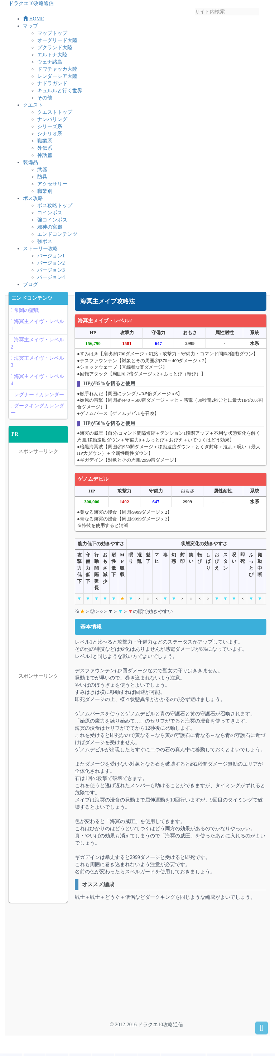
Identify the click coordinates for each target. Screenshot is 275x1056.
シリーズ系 (49, 129)
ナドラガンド (52, 86)
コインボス (49, 215)
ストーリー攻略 (40, 251)
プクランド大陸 (54, 50)
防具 (42, 179)
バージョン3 (51, 272)
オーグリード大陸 (57, 43)
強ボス (44, 244)
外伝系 (44, 150)
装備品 (30, 165)
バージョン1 (51, 258)
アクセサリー (52, 186)
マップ (30, 28)
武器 (42, 172)
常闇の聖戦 (26, 313)
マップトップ (52, 35)
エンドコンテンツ (57, 236)
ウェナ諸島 (49, 64)
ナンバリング (52, 122)
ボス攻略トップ (54, 208)
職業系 (44, 143)
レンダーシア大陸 (57, 78)
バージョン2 (51, 265)
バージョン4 (51, 279)
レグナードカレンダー (39, 397)
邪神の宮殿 (49, 229)
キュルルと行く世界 (59, 93)
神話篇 (44, 157)
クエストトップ (54, 114)
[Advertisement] (135, 964)
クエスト (33, 107)
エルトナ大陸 (52, 57)
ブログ (30, 287)
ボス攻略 (33, 201)
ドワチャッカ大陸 (57, 71)
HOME (33, 21)
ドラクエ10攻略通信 (31, 3)
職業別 (44, 193)
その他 (44, 100)
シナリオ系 (49, 136)
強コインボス (52, 222)
